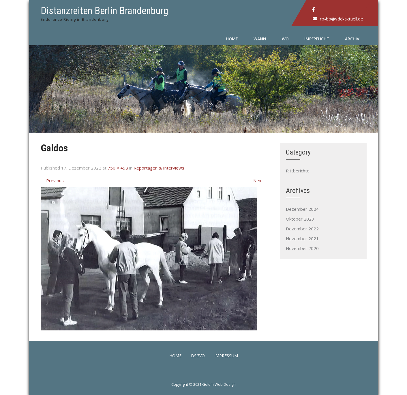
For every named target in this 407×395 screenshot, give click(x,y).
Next (261, 180)
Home (232, 39)
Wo (285, 39)
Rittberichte (298, 171)
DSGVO (198, 356)
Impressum (226, 356)
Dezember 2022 (302, 229)
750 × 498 (118, 168)
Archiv (352, 39)
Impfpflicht (316, 39)
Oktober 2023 (300, 219)
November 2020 (302, 248)
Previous (52, 180)
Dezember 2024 (302, 209)
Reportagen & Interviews (159, 168)
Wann (260, 39)
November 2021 (302, 238)
